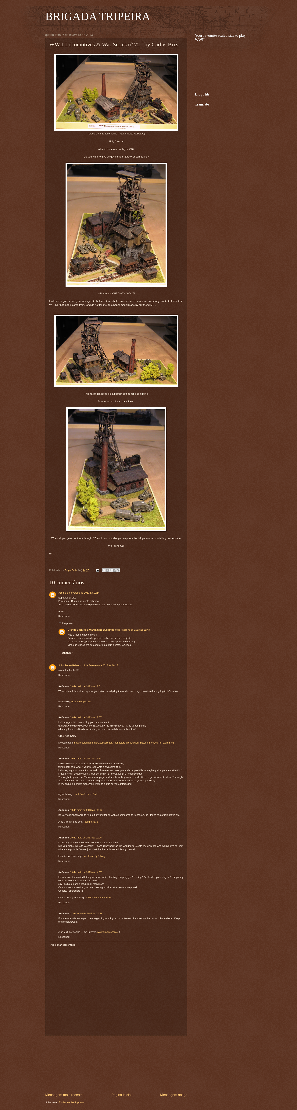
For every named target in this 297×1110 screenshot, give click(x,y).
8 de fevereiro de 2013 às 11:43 (132, 629)
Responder (64, 616)
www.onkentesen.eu (108, 932)
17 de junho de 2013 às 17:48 (86, 913)
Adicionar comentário (62, 944)
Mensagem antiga (173, 1095)
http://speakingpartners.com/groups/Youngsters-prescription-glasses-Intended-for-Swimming (124, 742)
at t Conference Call (86, 794)
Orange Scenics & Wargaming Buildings (91, 629)
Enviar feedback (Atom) (71, 1102)
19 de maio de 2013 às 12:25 (86, 837)
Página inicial (121, 1095)
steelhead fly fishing (94, 856)
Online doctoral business (99, 897)
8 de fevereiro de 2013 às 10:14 (82, 592)
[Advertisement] (116, 1064)
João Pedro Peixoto (69, 665)
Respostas (68, 623)
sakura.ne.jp (91, 821)
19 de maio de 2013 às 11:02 (86, 686)
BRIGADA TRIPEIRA (97, 16)
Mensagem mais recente (64, 1095)
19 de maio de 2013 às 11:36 (86, 810)
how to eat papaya (81, 701)
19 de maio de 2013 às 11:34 (86, 758)
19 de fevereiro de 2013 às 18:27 (100, 665)
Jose (61, 592)
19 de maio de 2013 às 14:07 (86, 872)
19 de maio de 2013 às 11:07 (86, 717)
